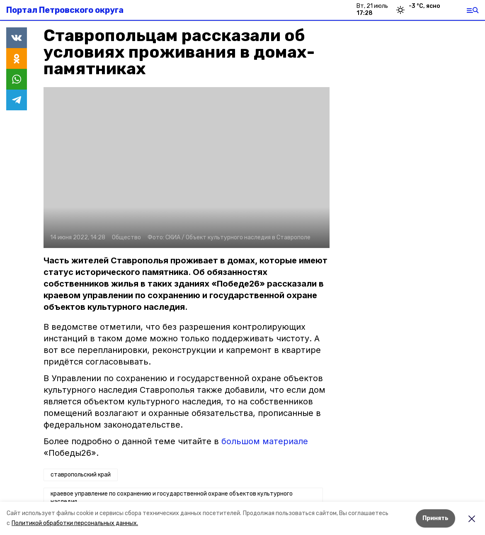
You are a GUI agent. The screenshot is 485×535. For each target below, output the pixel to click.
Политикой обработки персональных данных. (75, 523)
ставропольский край (81, 474)
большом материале (264, 441)
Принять (435, 518)
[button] (187, 167)
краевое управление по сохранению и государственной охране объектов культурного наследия (172, 498)
